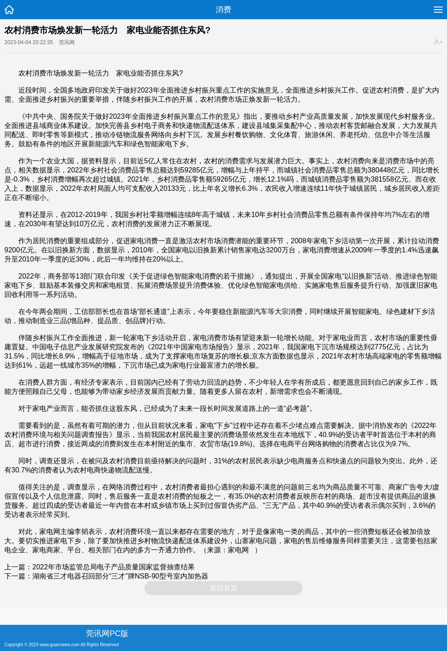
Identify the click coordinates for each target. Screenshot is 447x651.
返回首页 (223, 588)
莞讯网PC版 (107, 633)
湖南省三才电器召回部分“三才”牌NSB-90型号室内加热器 (120, 576)
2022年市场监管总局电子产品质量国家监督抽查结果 (113, 567)
